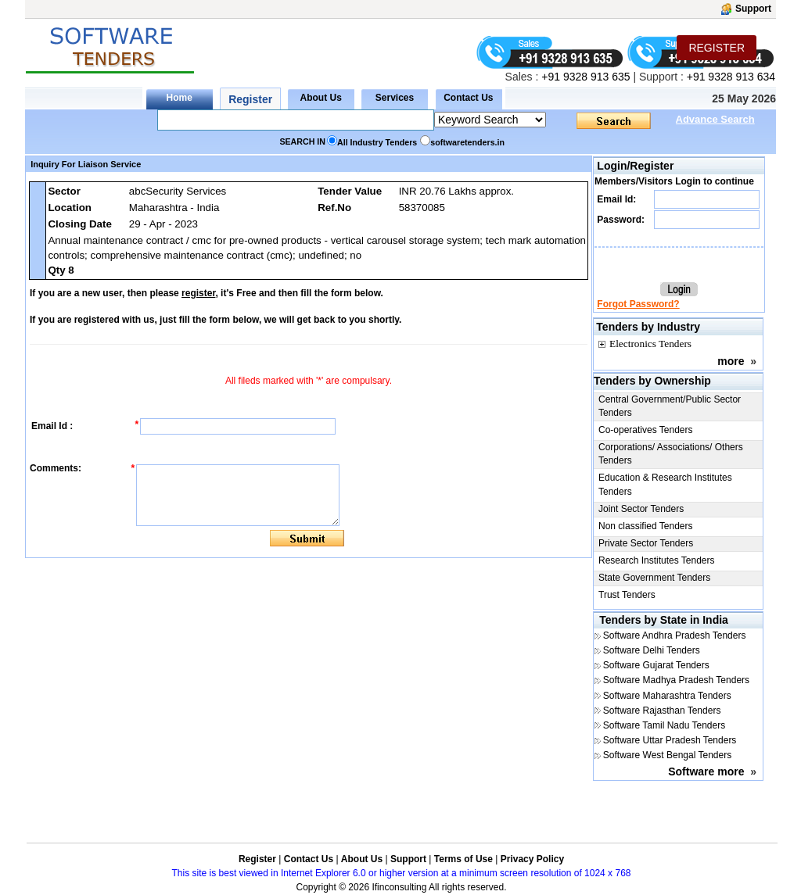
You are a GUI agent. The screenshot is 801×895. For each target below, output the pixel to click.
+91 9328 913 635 (584, 76)
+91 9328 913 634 (731, 76)
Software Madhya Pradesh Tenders (676, 680)
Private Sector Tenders (645, 543)
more (730, 361)
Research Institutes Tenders (656, 560)
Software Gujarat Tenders (656, 665)
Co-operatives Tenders (645, 429)
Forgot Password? (638, 304)
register (198, 293)
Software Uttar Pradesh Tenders (670, 740)
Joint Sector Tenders (641, 508)
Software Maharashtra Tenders (667, 695)
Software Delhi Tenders (651, 650)
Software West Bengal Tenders (667, 755)
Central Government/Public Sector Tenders (669, 406)
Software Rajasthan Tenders (662, 710)
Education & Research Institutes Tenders (665, 484)
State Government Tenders (654, 577)
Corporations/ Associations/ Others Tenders (670, 454)
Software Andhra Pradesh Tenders (674, 635)
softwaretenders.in (467, 142)
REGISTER (716, 47)
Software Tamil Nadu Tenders (664, 725)
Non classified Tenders (645, 526)
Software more (706, 771)
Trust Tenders (627, 594)
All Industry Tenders (377, 142)
